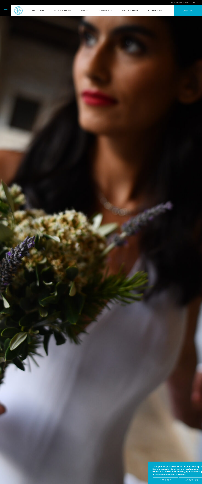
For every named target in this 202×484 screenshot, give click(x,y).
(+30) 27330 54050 (181, 2)
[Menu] (5, 10)
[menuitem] (39, 10)
